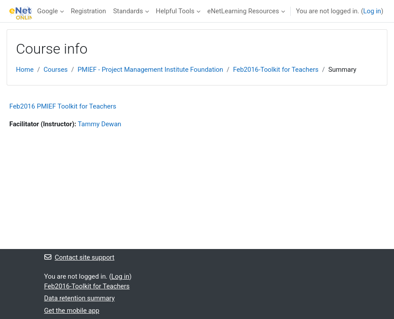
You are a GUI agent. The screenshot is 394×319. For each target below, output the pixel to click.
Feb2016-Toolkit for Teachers (276, 70)
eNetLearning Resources (243, 11)
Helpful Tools (175, 11)
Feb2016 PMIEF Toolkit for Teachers (62, 106)
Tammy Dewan (99, 124)
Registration (88, 11)
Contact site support (79, 257)
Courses (55, 70)
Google (47, 11)
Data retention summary (79, 298)
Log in (372, 11)
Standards (128, 11)
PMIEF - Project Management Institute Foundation (150, 70)
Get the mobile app (72, 311)
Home (25, 70)
